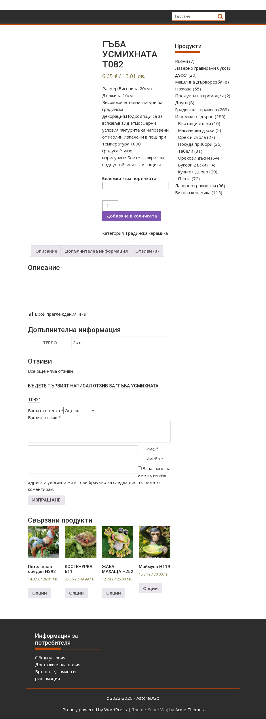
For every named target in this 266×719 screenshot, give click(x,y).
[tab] (46, 251)
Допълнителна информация (96, 251)
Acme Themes (189, 709)
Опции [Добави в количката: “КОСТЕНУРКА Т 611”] (76, 593)
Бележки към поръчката (129, 178)
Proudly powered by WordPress (94, 709)
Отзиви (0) (147, 251)
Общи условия (50, 658)
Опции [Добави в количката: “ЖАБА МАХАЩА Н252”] (113, 593)
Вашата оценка (45, 410)
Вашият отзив (44, 417)
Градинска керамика (147, 233)
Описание (46, 251)
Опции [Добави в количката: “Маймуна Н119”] (150, 588)
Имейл (154, 458)
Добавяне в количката (132, 216)
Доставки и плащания (57, 664)
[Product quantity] (110, 205)
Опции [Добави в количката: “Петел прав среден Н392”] (39, 593)
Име (152, 449)
